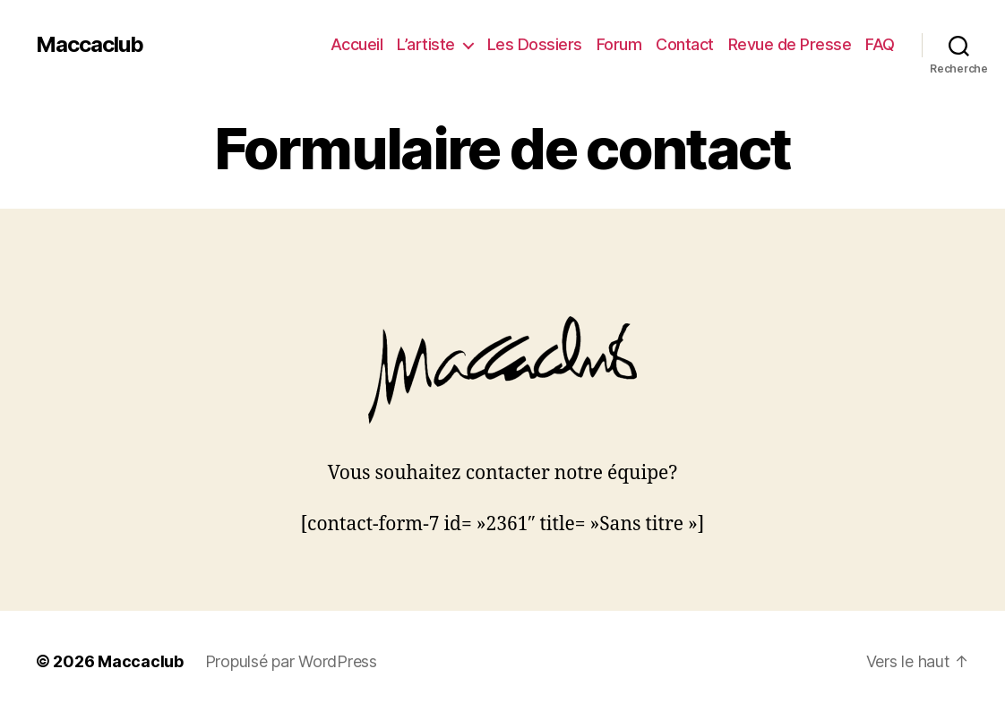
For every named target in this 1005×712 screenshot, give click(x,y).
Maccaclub (89, 45)
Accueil (357, 44)
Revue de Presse (790, 44)
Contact (685, 44)
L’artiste (426, 44)
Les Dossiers (534, 44)
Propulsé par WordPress (291, 661)
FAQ (880, 44)
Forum (619, 44)
